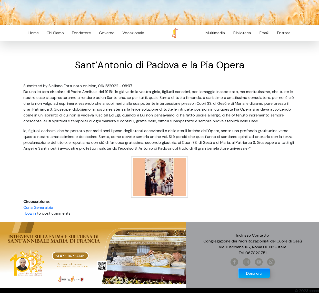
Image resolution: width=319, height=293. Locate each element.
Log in (30, 213)
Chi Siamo (55, 32)
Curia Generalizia (38, 207)
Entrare (283, 32)
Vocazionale (133, 32)
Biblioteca (242, 32)
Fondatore (81, 32)
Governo (107, 32)
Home (34, 32)
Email (262, 32)
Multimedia (215, 32)
